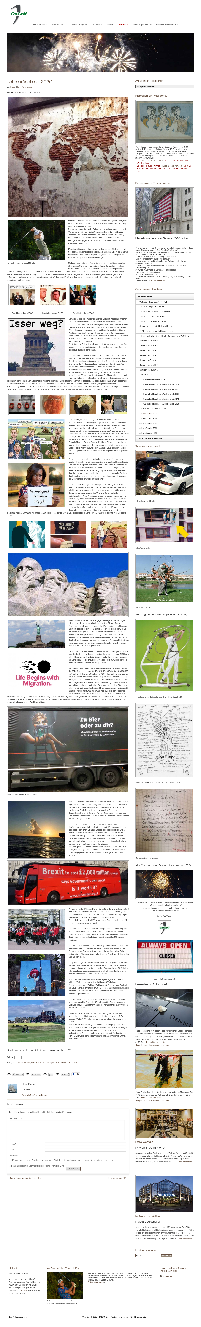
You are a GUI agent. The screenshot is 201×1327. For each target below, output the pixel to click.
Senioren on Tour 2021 (117, 1178)
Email (13, 1150)
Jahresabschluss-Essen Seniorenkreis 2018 (161, 404)
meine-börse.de (158, 281)
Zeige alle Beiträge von (35, 1095)
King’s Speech (145, 375)
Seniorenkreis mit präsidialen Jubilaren (155, 326)
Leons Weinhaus (144, 1142)
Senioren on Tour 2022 (148, 355)
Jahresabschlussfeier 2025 (154, 380)
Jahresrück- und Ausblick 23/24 (152, 409)
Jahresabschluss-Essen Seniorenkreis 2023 (161, 389)
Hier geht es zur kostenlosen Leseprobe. (152, 1045)
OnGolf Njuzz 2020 (51, 1062)
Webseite (14, 1155)
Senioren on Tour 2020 (148, 365)
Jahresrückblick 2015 (148, 433)
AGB (132, 1317)
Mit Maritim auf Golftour (147, 1216)
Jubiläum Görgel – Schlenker (151, 307)
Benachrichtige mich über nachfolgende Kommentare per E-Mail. (37, 1166)
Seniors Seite (145, 296)
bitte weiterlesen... (186, 1162)
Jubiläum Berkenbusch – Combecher (154, 312)
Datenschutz (140, 1317)
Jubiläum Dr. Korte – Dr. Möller (152, 316)
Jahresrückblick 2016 (148, 428)
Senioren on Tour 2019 (148, 370)
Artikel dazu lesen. (96, 1282)
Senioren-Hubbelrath (69, 1062)
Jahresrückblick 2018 (148, 418)
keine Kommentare (24, 87)
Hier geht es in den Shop (149, 160)
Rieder (12, 87)
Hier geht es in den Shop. (156, 1042)
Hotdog (24, 1290)
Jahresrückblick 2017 (148, 423)
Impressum (123, 1317)
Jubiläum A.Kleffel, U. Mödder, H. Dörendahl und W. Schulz (164, 336)
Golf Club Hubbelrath (150, 438)
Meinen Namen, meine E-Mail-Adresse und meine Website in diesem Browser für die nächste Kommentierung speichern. (62, 1160)
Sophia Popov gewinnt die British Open (25, 1178)
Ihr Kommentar (16, 1119)
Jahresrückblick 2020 (148, 414)
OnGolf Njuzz (36, 1062)
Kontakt (114, 1317)
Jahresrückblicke (23, 1062)
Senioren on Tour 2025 (148, 341)
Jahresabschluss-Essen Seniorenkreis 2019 (161, 399)
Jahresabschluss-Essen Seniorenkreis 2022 (161, 394)
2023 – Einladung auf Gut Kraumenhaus (156, 331)
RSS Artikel (167, 1276)
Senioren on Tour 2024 (148, 346)
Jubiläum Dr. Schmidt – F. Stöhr (152, 321)
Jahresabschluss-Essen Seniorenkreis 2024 (161, 384)
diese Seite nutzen (171, 166)
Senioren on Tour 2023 (148, 350)
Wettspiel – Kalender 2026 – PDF (153, 302)
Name (13, 1144)
